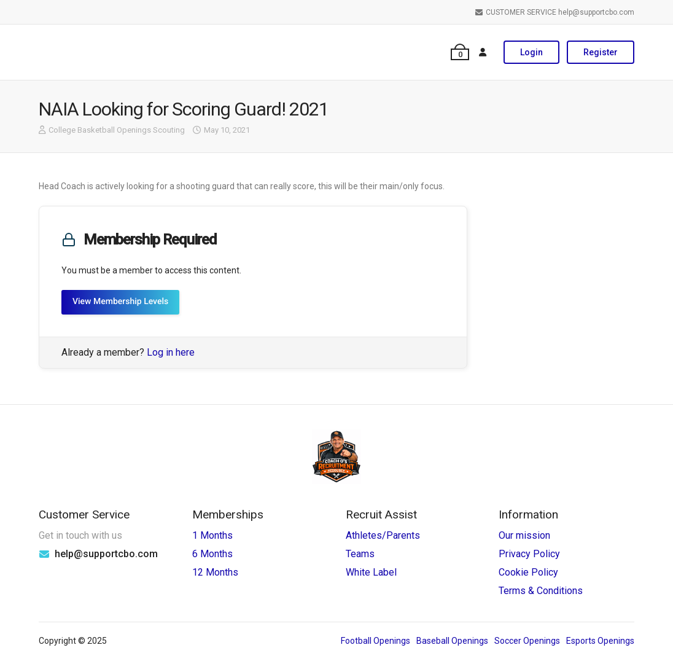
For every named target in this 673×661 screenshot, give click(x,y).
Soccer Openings (527, 640)
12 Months (215, 572)
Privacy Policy (529, 554)
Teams (360, 554)
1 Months (212, 535)
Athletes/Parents (383, 535)
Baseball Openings (452, 640)
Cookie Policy (528, 572)
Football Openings (375, 640)
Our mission (524, 535)
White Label (371, 572)
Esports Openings (600, 640)
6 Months (212, 554)
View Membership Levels (120, 302)
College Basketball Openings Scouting (117, 130)
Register (600, 52)
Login (531, 52)
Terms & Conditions (541, 590)
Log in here (171, 352)
